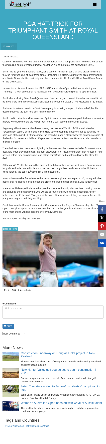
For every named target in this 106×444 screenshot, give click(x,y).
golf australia (32, 426)
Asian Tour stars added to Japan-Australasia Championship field (60, 388)
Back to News (10, 229)
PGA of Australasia (14, 426)
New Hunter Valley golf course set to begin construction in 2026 (59, 371)
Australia (44, 426)
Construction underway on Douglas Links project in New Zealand (58, 355)
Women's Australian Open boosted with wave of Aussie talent (61, 403)
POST (8, 326)
